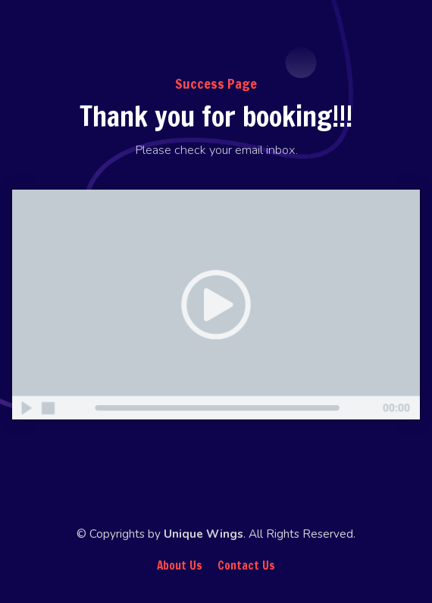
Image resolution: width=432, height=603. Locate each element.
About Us (179, 565)
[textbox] (216, 150)
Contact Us (246, 565)
